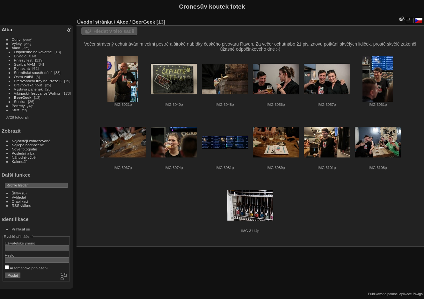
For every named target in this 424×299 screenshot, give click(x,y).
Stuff (15, 110)
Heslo (9, 255)
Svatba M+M (24, 64)
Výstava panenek (28, 89)
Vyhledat (19, 197)
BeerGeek (23, 97)
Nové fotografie (24, 149)
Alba (7, 29)
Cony (16, 39)
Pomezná (22, 68)
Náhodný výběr (24, 157)
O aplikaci (20, 201)
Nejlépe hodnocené (28, 145)
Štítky (16, 193)
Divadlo (20, 56)
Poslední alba (23, 153)
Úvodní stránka (95, 22)
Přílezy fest (23, 60)
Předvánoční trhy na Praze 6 (38, 81)
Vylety (17, 43)
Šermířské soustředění (33, 72)
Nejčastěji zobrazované (31, 141)
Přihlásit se (21, 229)
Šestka (20, 101)
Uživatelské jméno (20, 243)
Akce (16, 48)
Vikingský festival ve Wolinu (37, 93)
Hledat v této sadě (113, 31)
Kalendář (19, 161)
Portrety (18, 106)
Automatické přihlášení (26, 268)
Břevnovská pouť (28, 85)
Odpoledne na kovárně (33, 52)
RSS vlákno (21, 205)
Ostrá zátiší (23, 77)
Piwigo (418, 294)
